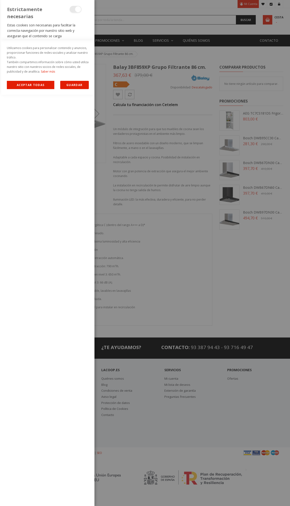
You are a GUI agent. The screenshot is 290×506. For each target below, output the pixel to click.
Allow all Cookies (30, 496)
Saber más (48, 483)
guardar (74, 496)
